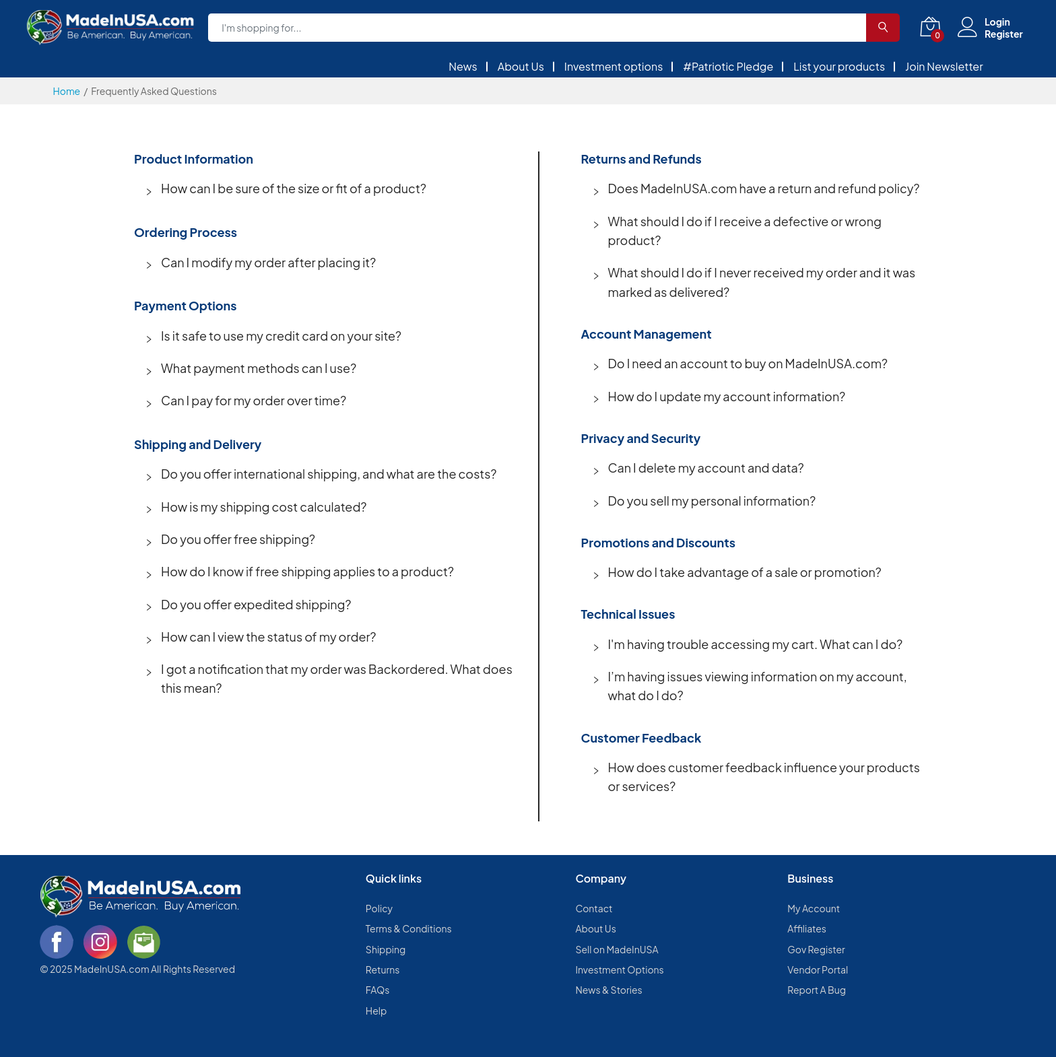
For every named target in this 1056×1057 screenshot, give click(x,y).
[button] (331, 188)
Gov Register (816, 949)
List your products (839, 66)
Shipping (385, 949)
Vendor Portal (817, 969)
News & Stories (608, 990)
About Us (521, 66)
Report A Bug (816, 990)
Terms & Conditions (409, 928)
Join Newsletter (944, 66)
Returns (383, 969)
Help (376, 1010)
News (463, 66)
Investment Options (619, 969)
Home (66, 91)
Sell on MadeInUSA (616, 949)
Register (1004, 34)
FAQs (378, 990)
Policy (379, 908)
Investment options (613, 66)
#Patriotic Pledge (728, 66)
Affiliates (806, 928)
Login (997, 21)
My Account (813, 908)
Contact (593, 908)
